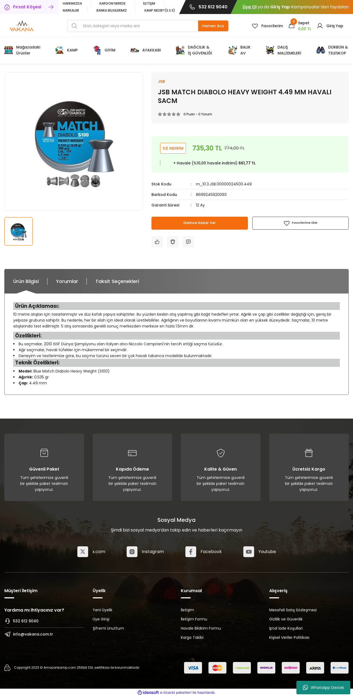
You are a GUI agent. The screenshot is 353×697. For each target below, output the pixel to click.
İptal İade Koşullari (286, 629)
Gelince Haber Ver (199, 223)
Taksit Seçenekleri (117, 281)
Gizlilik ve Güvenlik (286, 619)
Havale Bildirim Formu (201, 629)
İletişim (187, 610)
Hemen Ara (213, 26)
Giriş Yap (280, 7)
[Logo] (22, 25)
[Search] (148, 25)
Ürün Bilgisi (26, 281)
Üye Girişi (101, 619)
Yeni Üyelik (102, 610)
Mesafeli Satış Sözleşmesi (293, 610)
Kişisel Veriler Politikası (289, 638)
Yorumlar (67, 281)
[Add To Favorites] (300, 223)
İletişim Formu (194, 619)
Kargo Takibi (192, 638)
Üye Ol (250, 7)
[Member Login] (330, 26)
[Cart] (299, 26)
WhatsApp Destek (323, 688)
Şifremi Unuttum (108, 629)
